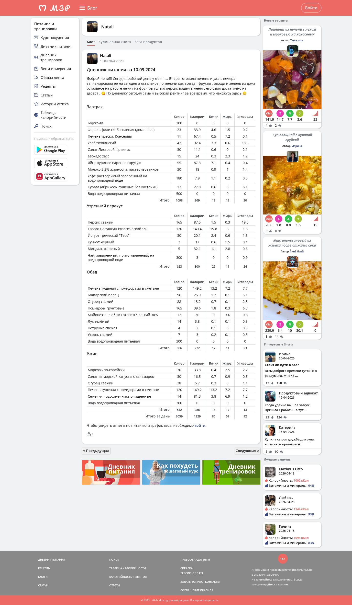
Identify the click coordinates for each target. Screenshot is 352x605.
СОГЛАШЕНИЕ (189, 590)
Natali (107, 27)
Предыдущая (96, 450)
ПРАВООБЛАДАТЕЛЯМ (195, 559)
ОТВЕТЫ (114, 585)
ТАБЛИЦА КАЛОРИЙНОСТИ (127, 568)
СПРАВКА (186, 568)
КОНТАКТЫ (212, 581)
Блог (91, 42)
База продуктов (148, 42)
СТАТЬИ (43, 585)
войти (200, 425)
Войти (311, 8)
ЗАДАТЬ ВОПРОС (191, 581)
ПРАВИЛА (206, 590)
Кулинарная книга (115, 42)
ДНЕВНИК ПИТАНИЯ (51, 559)
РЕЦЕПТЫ (44, 568)
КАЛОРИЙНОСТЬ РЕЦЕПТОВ (128, 577)
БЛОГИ (43, 577)
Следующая (247, 450)
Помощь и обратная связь (54, 138)
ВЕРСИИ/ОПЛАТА (191, 573)
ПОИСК (114, 559)
